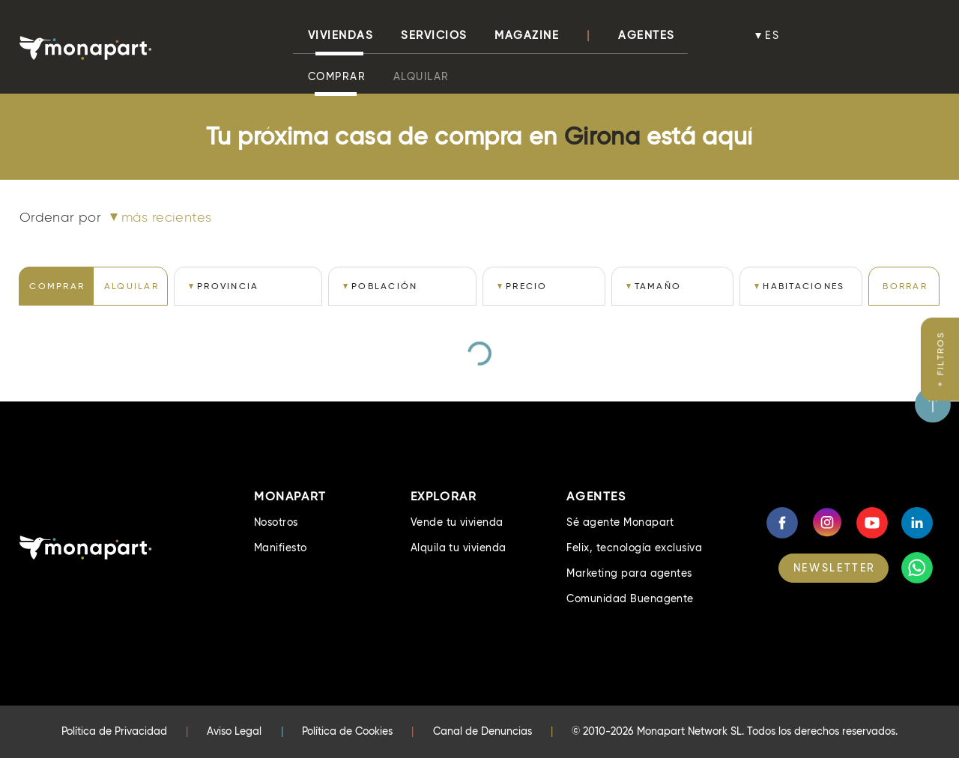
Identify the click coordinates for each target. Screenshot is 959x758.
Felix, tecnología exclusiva (634, 547)
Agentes (646, 35)
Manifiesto (280, 547)
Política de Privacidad (114, 731)
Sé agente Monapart (620, 522)
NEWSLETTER (834, 567)
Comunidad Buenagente (630, 598)
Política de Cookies (347, 731)
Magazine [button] (526, 35)
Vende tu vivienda (457, 522)
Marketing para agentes (629, 573)
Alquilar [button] (421, 76)
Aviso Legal (234, 731)
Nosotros (276, 522)
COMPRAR (57, 285)
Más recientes (166, 217)
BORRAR (905, 285)
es (772, 35)
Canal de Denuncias (482, 731)
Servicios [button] (434, 35)
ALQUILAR (131, 285)
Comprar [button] (337, 76)
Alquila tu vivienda (458, 547)
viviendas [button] (341, 35)
